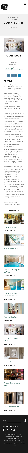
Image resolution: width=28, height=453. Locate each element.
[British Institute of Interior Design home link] (5, 9)
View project (8, 230)
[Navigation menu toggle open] (25, 4)
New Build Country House (11, 339)
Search (4, 420)
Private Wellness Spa (11, 248)
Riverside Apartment (11, 407)
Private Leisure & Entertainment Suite (11, 294)
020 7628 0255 (16, 438)
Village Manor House (11, 362)
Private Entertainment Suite (12, 384)
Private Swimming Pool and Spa (12, 271)
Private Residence (10, 227)
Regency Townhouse (11, 317)
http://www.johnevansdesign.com (14, 69)
